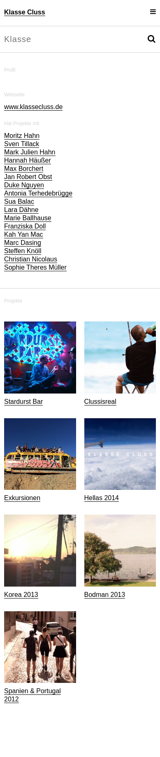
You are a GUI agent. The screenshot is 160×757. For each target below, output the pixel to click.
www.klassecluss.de (33, 106)
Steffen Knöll (22, 250)
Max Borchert (23, 168)
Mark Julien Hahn (30, 152)
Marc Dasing (22, 242)
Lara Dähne (21, 209)
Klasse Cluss (24, 12)
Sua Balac (19, 201)
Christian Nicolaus (30, 259)
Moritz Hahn (21, 135)
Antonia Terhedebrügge (38, 193)
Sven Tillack (21, 143)
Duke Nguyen (24, 185)
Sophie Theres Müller (35, 267)
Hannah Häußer (27, 160)
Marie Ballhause (27, 217)
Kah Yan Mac (23, 234)
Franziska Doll (25, 226)
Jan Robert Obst (28, 176)
